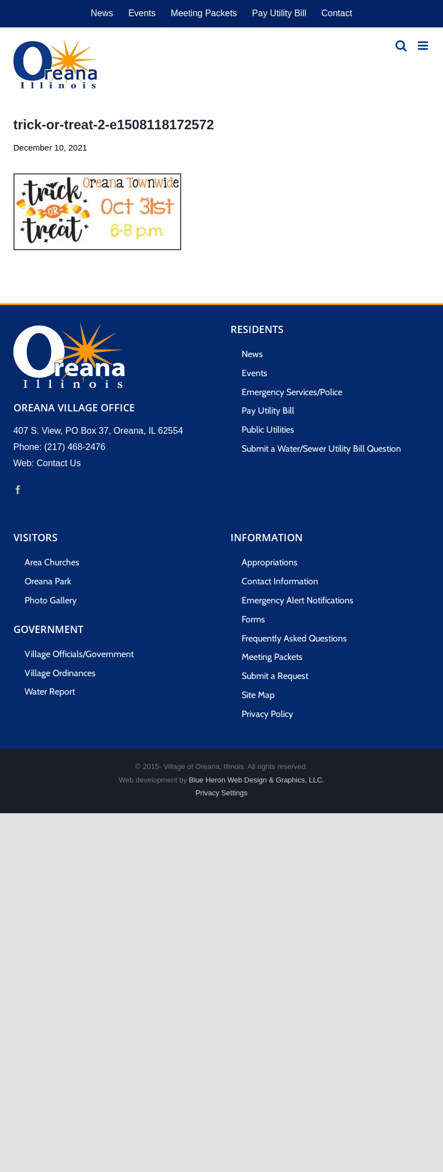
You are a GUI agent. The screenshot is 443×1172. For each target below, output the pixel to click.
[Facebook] (17, 489)
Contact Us (58, 463)
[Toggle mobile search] (401, 45)
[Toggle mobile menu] (424, 45)
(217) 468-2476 (74, 447)
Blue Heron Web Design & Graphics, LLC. (256, 780)
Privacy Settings (221, 793)
